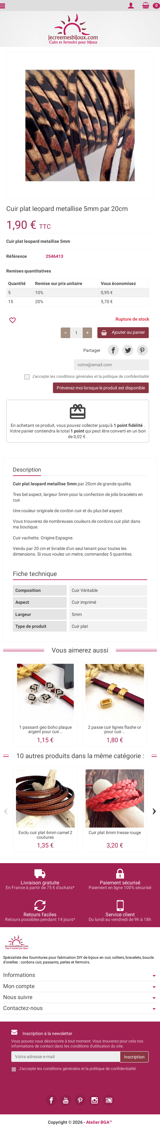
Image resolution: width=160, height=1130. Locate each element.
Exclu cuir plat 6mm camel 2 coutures (45, 834)
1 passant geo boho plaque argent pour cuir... (45, 729)
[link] (113, 350)
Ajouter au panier (123, 332)
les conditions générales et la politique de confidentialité (99, 376)
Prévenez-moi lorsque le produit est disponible (101, 387)
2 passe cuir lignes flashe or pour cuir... (114, 729)
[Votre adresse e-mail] (65, 1056)
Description (27, 470)
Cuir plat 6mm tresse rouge (115, 832)
